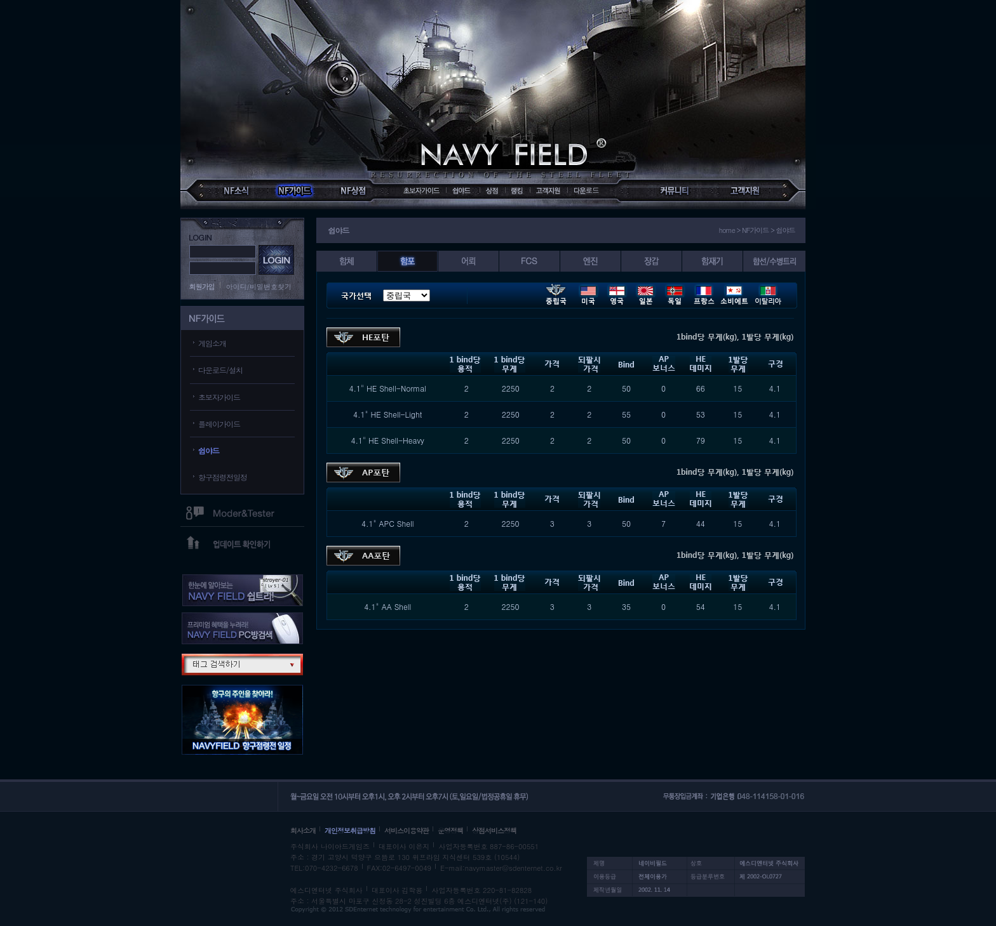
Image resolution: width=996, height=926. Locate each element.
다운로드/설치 (220, 369)
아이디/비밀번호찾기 (259, 286)
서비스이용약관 (406, 830)
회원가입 (202, 286)
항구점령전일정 (222, 477)
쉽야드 (208, 450)
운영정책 (450, 830)
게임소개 (212, 343)
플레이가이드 (219, 423)
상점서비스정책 (494, 830)
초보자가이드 (219, 397)
